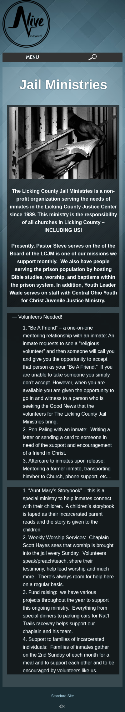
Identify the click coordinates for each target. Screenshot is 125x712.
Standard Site (62, 696)
